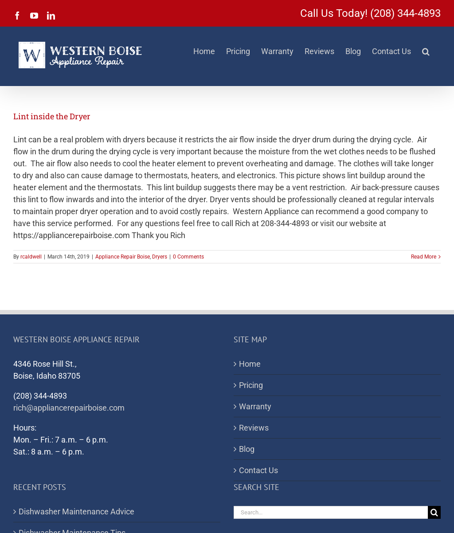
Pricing (251, 385)
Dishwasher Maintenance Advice (76, 511)
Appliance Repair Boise (122, 257)
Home (250, 363)
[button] (426, 51)
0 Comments (188, 257)
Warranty (255, 406)
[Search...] (331, 512)
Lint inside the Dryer (51, 116)
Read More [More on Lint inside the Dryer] (423, 257)
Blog (246, 449)
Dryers (159, 257)
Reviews (254, 427)
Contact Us (258, 470)
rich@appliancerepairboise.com (69, 407)
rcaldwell (31, 257)
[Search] (434, 512)
